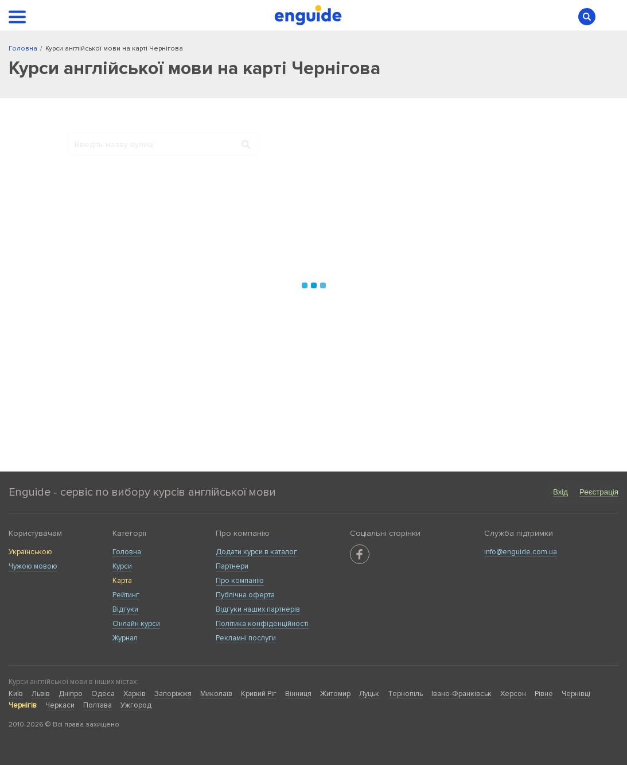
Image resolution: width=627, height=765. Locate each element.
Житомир (335, 693)
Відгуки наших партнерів (258, 609)
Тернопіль (405, 693)
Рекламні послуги (246, 638)
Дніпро (71, 693)
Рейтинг (125, 595)
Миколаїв (216, 693)
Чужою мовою (33, 566)
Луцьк (369, 693)
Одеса (103, 693)
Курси (122, 566)
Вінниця (298, 693)
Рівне (544, 693)
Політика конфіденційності (262, 623)
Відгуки (125, 609)
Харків (134, 693)
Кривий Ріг (258, 693)
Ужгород (135, 705)
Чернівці (576, 693)
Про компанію (240, 580)
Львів (41, 693)
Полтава (97, 705)
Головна (126, 552)
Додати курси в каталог (256, 552)
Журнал (125, 638)
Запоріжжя (173, 693)
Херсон (513, 693)
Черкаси (60, 705)
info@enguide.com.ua (520, 552)
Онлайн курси (136, 623)
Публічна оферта (245, 595)
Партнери (232, 566)
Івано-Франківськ (461, 693)
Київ (16, 693)
